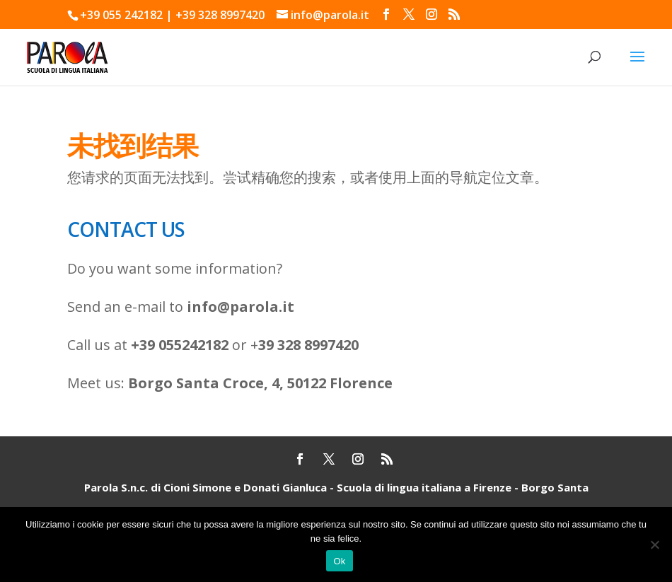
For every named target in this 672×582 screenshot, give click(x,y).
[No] (654, 544)
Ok (339, 561)
